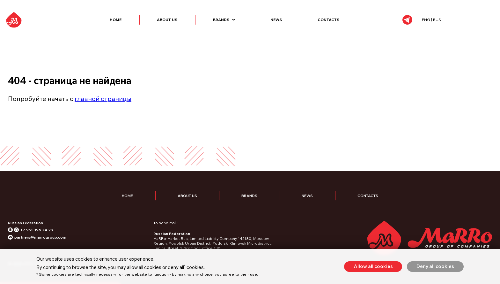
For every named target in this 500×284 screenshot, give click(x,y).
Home (137, 24)
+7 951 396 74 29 (36, 239)
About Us (188, 24)
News (297, 24)
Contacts (349, 24)
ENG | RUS (459, 24)
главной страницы (103, 107)
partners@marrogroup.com (40, 246)
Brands (245, 24)
